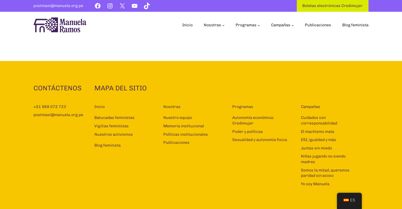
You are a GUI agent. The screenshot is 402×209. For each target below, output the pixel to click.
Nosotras (172, 106)
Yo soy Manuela (315, 184)
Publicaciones (176, 142)
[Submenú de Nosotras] (223, 25)
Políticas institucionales (185, 134)
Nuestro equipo (177, 117)
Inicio (99, 106)
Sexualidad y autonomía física (259, 139)
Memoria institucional (183, 126)
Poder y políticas (247, 131)
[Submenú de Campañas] (292, 25)
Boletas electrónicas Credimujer (332, 5)
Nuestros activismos (113, 134)
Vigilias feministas (111, 126)
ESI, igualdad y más (318, 139)
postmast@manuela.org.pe (58, 5)
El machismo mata (317, 131)
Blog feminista (107, 145)
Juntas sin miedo (316, 148)
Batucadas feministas (114, 117)
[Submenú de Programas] (259, 25)
